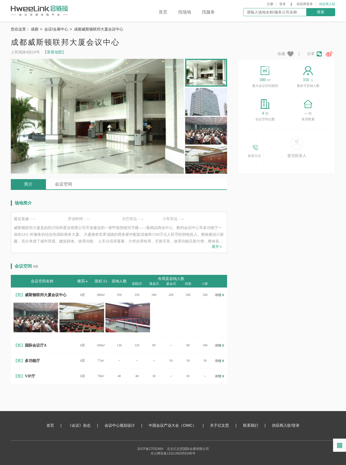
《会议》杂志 (79, 425)
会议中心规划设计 (120, 425)
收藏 (286, 54)
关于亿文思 (219, 425)
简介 (28, 184)
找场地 (184, 12)
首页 (163, 12)
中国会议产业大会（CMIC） (172, 425)
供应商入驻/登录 (286, 425)
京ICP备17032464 (150, 449)
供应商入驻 (327, 4)
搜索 (320, 12)
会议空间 (63, 184)
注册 (270, 4)
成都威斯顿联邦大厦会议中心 (98, 29)
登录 (282, 4)
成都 (34, 29)
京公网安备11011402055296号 (173, 453)
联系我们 (250, 425)
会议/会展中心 (56, 29)
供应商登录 (305, 4)
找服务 (208, 12)
